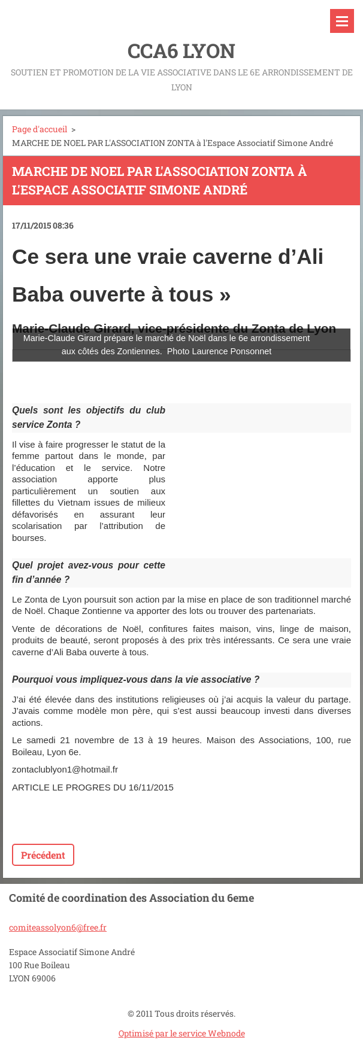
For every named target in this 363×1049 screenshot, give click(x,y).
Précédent (43, 855)
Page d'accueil (39, 129)
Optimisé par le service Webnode (182, 1033)
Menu (342, 21)
